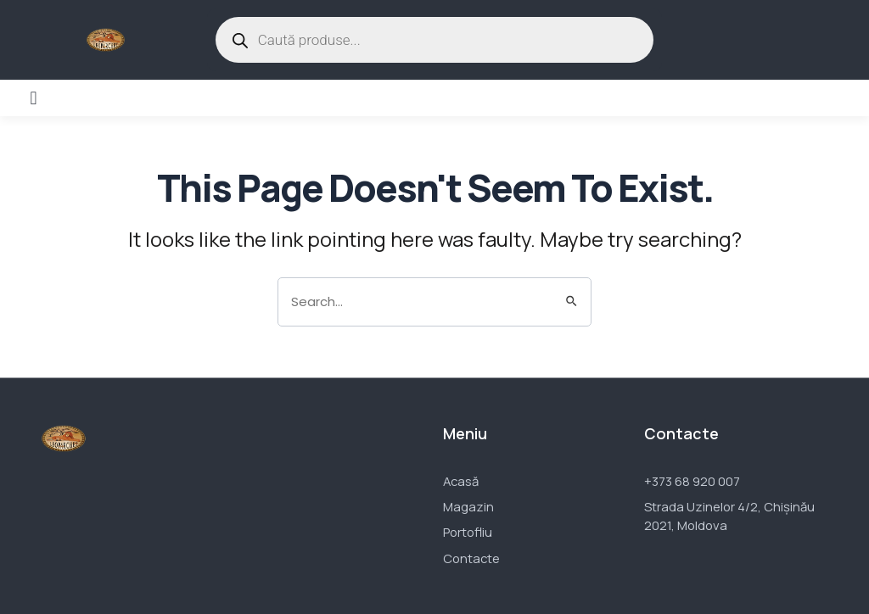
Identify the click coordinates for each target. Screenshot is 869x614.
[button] (33, 98)
